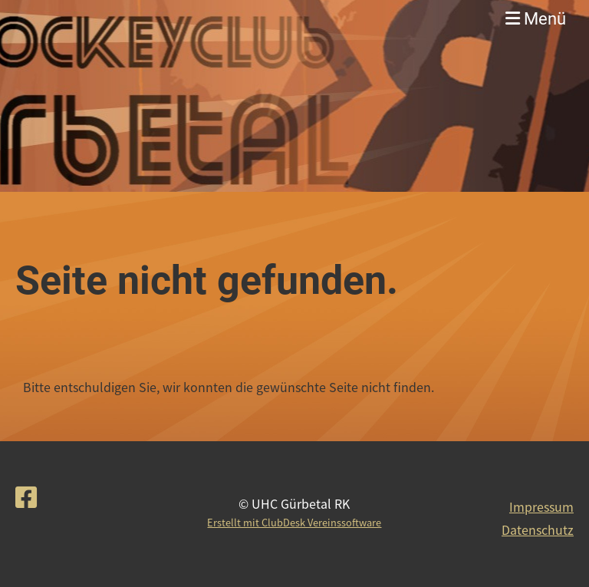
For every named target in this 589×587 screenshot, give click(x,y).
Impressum (541, 506)
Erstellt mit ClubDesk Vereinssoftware (294, 522)
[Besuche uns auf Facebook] (26, 496)
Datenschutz (538, 529)
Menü (535, 18)
